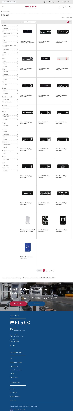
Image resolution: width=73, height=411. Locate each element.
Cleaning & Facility (6, 11)
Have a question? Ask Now (9, 1)
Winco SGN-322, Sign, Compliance (43, 203)
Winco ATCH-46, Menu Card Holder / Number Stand (27, 230)
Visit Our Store (18, 304)
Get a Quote (36, 304)
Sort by (21, 22)
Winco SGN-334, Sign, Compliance (26, 95)
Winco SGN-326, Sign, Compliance (61, 95)
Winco (5, 36)
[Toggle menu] (2, 7)
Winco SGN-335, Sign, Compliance (26, 68)
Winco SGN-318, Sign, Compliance (26, 203)
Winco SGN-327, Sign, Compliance (43, 95)
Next (51, 270)
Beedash (36, 406)
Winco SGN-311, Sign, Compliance (61, 149)
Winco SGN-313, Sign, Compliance (43, 176)
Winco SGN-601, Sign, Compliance (43, 230)
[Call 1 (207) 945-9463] (64, 2)
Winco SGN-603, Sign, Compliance (61, 230)
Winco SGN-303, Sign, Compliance (61, 203)
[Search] (65, 7)
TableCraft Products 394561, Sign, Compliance (27, 42)
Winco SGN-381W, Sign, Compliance (62, 68)
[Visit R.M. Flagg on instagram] (13, 345)
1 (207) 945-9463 (18, 336)
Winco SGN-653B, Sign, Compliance (26, 257)
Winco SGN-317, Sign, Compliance (61, 176)
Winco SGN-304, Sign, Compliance (61, 122)
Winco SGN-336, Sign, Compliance (43, 42)
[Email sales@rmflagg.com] (50, 2)
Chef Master (6, 31)
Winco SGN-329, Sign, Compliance (26, 122)
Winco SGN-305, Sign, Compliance (26, 149)
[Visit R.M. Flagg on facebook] (10, 345)
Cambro (6, 28)
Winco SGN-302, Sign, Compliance (43, 122)
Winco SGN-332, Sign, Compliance (61, 42)
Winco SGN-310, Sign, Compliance (43, 149)
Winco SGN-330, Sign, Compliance (43, 68)
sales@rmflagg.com (19, 330)
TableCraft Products (8, 33)
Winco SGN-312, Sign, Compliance (26, 176)
